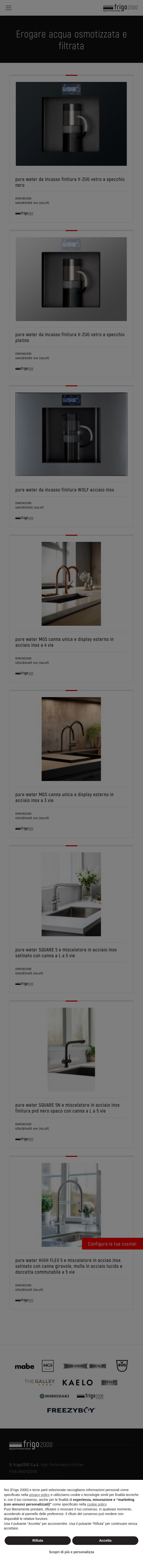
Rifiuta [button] (37, 1540)
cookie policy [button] (96, 1504)
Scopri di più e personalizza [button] (71, 1552)
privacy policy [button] (39, 1495)
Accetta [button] (105, 1540)
